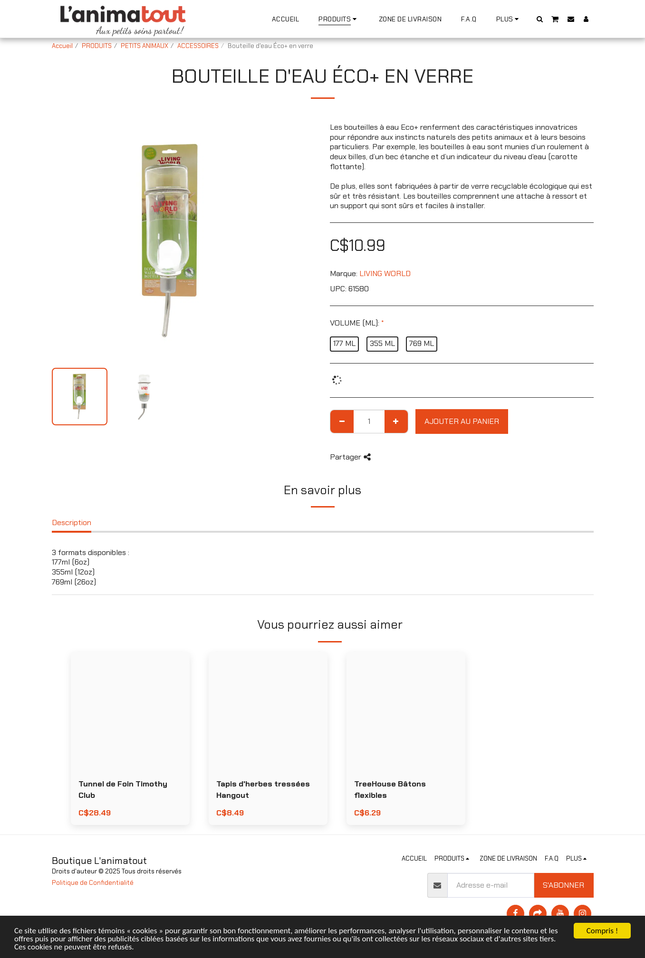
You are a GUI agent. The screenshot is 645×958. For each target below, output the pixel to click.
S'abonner (563, 885)
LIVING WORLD (385, 273)
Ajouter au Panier (461, 421)
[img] (130, 711)
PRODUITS (97, 46)
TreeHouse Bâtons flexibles (390, 790)
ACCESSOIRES (198, 46)
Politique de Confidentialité (93, 883)
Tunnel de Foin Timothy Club (122, 790)
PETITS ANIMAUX (144, 46)
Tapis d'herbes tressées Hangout (263, 790)
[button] (539, 18)
